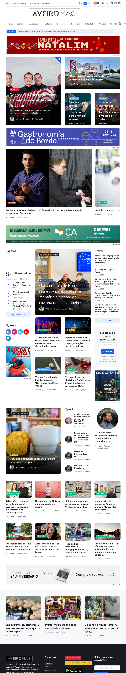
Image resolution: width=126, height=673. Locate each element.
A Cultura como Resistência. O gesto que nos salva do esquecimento (106, 405)
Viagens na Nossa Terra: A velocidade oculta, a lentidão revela (101, 596)
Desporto (61, 24)
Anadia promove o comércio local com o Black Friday (46, 173)
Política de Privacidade (50, 644)
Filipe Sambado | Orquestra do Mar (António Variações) (22, 272)
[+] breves (108, 288)
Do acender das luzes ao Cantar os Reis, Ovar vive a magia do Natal (46, 31)
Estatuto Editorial (19, 3)
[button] (119, 23)
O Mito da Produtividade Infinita (80, 422)
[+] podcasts (18, 283)
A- (81, 3)
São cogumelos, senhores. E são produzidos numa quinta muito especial (23, 596)
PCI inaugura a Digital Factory (104, 239)
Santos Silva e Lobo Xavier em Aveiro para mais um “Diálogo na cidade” (105, 174)
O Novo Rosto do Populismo (81, 435)
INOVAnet (10, 669)
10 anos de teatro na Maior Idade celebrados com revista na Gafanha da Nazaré (48, 310)
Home (8, 3)
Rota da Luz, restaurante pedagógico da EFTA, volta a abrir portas (76, 516)
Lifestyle (89, 24)
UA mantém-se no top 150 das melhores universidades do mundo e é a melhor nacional (106, 517)
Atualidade (34, 24)
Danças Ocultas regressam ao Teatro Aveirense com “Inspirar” (30, 97)
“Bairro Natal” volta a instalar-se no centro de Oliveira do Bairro (91, 78)
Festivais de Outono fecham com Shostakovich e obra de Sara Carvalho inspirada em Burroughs (19, 176)
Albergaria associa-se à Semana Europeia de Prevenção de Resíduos (18, 514)
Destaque (21, 24)
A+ (89, 3)
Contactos (46, 3)
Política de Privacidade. (107, 330)
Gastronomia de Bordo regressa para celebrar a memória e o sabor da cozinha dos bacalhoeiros (62, 259)
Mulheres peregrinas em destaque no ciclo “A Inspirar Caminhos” (76, 472)
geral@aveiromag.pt (14, 653)
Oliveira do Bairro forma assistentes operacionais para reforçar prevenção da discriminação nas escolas (107, 276)
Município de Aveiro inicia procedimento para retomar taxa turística (77, 173)
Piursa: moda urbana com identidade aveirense (60, 594)
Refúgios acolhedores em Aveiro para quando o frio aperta (33, 428)
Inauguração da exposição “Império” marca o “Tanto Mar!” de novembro (105, 473)
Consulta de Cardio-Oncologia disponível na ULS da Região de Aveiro (107, 263)
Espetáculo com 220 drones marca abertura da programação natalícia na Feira (77, 310)
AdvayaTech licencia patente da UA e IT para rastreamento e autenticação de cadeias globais (17, 475)
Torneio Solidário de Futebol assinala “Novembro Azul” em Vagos (46, 350)
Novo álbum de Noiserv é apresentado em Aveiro (47, 472)
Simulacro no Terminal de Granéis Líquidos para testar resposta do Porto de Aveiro (107, 251)
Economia (75, 24)
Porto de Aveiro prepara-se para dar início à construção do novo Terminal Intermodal (107, 227)
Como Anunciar (73, 626)
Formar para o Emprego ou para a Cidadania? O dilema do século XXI (81, 406)
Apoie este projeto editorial (79, 631)
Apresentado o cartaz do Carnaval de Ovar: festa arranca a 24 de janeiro (47, 516)
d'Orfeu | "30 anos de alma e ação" (18, 242)
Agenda (113, 24)
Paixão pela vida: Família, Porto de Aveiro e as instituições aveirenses (82, 387)
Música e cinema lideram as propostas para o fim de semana (77, 111)
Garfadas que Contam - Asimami (21, 252)
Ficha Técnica (34, 3)
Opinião (102, 24)
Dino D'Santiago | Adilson (21, 261)
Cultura (48, 24)
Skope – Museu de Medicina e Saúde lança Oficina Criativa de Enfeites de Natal (77, 350)
